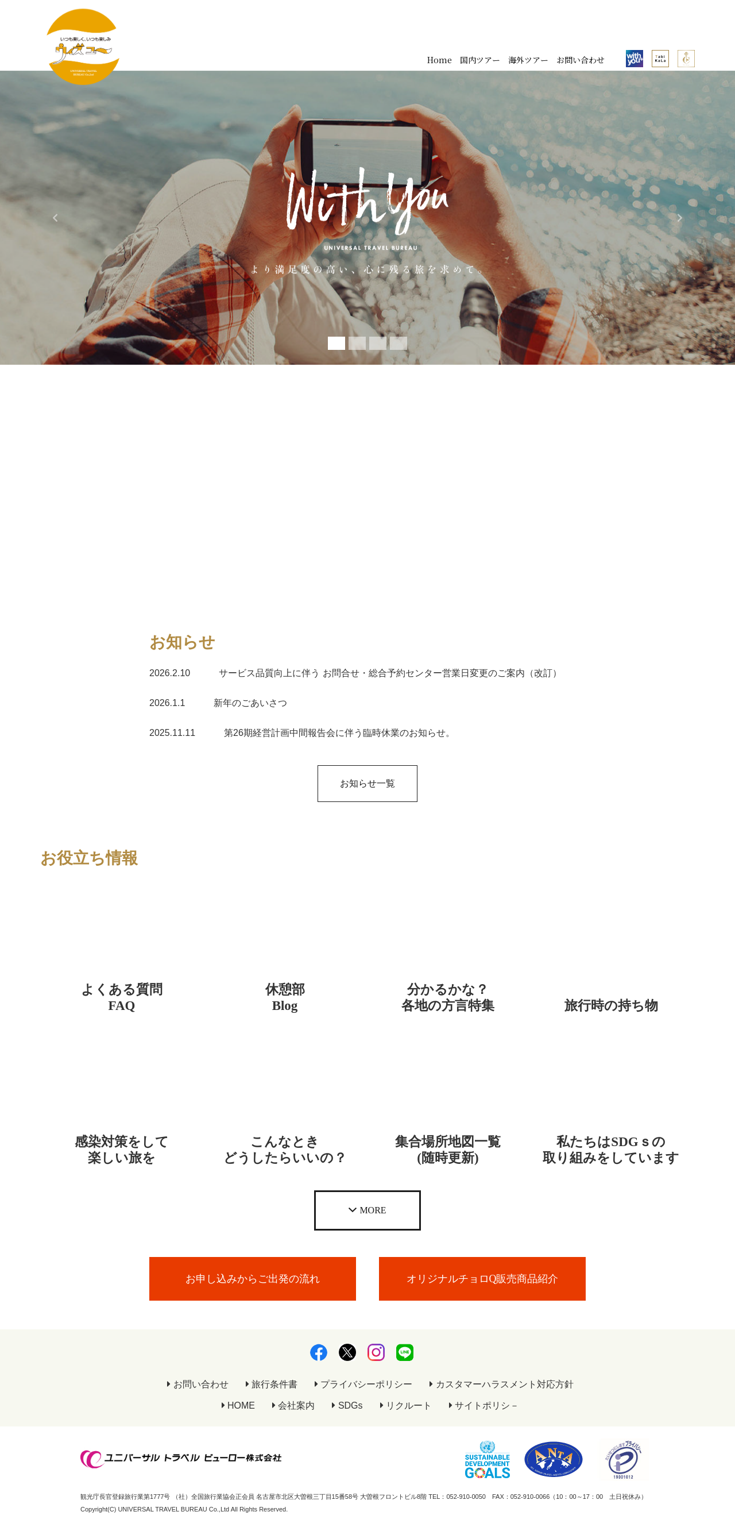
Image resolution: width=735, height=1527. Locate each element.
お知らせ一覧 (367, 783)
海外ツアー (528, 59)
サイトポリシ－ (484, 1405)
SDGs (347, 1405)
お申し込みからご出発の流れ (252, 1279)
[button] (55, 218)
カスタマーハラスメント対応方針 (501, 1384)
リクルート (406, 1405)
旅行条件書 (271, 1384)
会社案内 (293, 1405)
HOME (238, 1405)
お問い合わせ (580, 59)
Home (439, 59)
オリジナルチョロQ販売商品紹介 (483, 1279)
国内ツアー (480, 59)
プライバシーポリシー (363, 1384)
